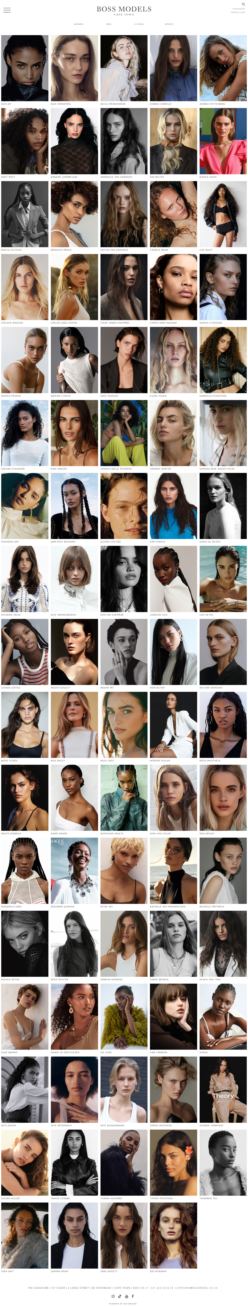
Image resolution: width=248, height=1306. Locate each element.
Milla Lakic (107, 760)
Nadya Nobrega (11, 833)
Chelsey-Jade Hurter (64, 322)
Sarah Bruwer (159, 979)
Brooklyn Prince (61, 250)
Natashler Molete (112, 833)
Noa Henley (207, 833)
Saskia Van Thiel (210, 979)
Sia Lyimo (106, 1052)
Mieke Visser (9, 760)
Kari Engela (157, 541)
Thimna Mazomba (111, 1198)
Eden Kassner (109, 396)
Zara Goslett (109, 1271)
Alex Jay (6, 104)
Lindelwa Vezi (158, 614)
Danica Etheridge (211, 322)
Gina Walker (59, 468)
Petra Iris (106, 906)
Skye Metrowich (61, 1125)
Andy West (8, 177)
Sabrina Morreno (111, 979)
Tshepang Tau (208, 1198)
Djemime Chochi (61, 396)
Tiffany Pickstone (161, 1198)
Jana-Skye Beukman (63, 541)
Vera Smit (7, 1271)
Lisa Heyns (206, 614)
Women (78, 24)
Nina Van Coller (160, 833)
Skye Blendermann (112, 1125)
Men (109, 24)
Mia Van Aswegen (211, 687)
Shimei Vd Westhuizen (65, 1052)
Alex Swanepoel (61, 104)
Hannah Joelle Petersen (116, 468)
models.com (238, 12)
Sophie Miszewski (161, 1125)
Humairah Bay (10, 541)
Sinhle (204, 1052)
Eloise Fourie (158, 396)
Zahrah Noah (59, 1271)
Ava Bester (157, 177)
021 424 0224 (159, 1288)
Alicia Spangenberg (113, 104)
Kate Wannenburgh (63, 614)
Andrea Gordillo (160, 104)
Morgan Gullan (160, 760)
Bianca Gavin (208, 177)
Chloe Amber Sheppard (114, 322)
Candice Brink (159, 250)
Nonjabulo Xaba (11, 906)
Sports (169, 24)
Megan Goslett (61, 687)
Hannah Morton (160, 468)
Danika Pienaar (11, 396)
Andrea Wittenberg (212, 104)
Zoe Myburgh (158, 1271)
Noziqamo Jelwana (62, 906)
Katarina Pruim (11, 614)
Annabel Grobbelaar (64, 177)
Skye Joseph (8, 1125)
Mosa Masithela (210, 760)
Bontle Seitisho (11, 250)
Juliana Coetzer (110, 541)
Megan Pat (107, 687)
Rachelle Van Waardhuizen (167, 906)
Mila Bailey (58, 760)
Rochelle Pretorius (212, 906)
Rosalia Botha (10, 979)
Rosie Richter (59, 979)
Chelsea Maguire (12, 322)
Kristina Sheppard (112, 614)
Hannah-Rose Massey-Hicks (217, 468)
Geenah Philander (13, 468)
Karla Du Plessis (210, 541)
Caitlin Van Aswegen (114, 250)
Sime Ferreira (158, 1052)
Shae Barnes (9, 1052)
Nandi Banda (59, 833)
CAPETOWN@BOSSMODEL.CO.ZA (196, 1288)
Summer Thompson (211, 1125)
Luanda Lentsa (10, 687)
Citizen (139, 24)
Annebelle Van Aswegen (116, 177)
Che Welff (206, 250)
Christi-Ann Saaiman (163, 322)
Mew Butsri (157, 687)
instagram (239, 8)
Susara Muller (10, 1198)
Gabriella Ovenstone (213, 396)
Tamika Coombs (60, 1198)
